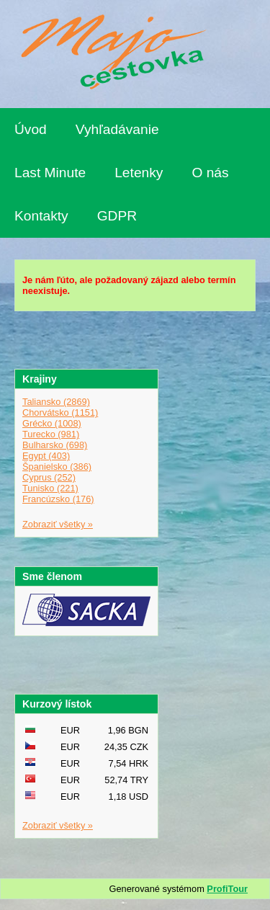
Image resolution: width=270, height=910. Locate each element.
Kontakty (41, 215)
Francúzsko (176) (58, 499)
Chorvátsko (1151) (60, 412)
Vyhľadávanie (117, 129)
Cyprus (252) (49, 477)
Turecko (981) (50, 434)
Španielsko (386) (56, 466)
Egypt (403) (46, 455)
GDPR (117, 215)
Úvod (30, 129)
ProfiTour (227, 888)
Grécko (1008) (51, 423)
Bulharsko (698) (54, 445)
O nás (210, 172)
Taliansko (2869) (56, 401)
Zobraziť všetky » (57, 524)
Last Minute (50, 172)
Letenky (138, 172)
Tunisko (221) (50, 488)
